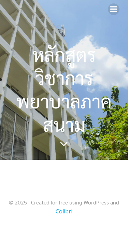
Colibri (64, 211)
